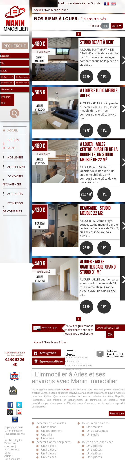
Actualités (15, 194)
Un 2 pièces (48, 446)
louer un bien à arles (95, 423)
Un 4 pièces (48, 453)
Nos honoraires (12, 459)
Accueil (12, 130)
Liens (7, 452)
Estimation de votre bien (13, 207)
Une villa (46, 434)
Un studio (93, 434)
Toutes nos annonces (10, 445)
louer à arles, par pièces (97, 442)
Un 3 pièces (48, 450)
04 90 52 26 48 (14, 362)
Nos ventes (15, 157)
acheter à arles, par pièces (53, 442)
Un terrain (47, 438)
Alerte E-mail (16, 167)
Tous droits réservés (14, 433)
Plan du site (10, 449)
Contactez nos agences (13, 180)
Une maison (48, 427)
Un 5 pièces (48, 457)
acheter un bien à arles (51, 423)
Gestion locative (11, 144)
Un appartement (51, 431)
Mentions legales (13, 440)
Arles (67, 389)
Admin (7, 455)
